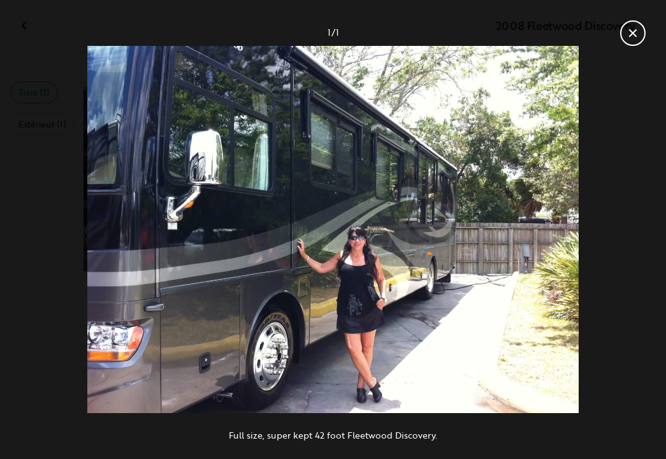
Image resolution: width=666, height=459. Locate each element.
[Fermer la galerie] (633, 33)
